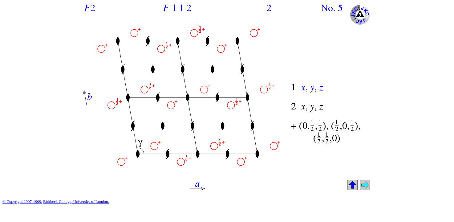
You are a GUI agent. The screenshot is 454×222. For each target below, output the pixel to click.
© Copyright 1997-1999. (22, 201)
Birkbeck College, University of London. (76, 201)
